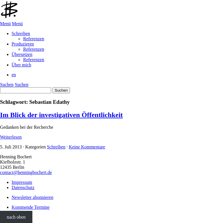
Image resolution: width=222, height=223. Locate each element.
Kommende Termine (30, 207)
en (14, 74)
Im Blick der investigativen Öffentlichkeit (61, 115)
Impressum (22, 182)
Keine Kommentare (87, 146)
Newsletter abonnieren (32, 197)
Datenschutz (23, 187)
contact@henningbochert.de (26, 172)
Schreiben (56, 146)
